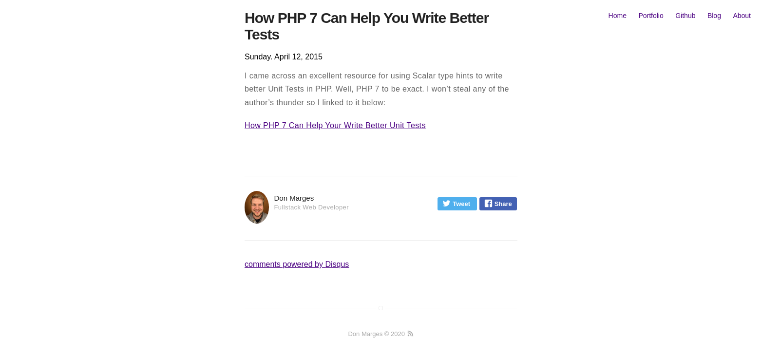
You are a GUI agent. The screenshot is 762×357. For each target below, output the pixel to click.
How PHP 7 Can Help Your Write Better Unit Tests (335, 125)
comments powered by (297, 264)
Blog (714, 15)
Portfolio (650, 15)
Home (618, 15)
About (742, 15)
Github (685, 15)
